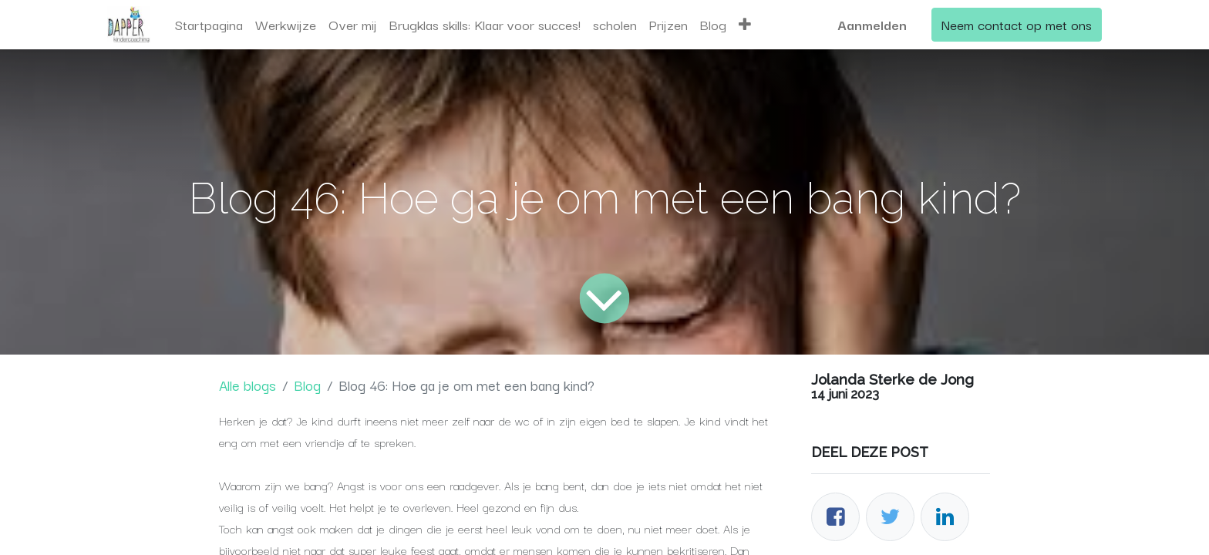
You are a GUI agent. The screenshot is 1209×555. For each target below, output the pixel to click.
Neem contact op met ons (1016, 24)
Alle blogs (247, 384)
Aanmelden (872, 24)
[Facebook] (835, 517)
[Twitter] (890, 517)
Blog (307, 384)
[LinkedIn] (945, 517)
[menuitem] (209, 24)
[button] (744, 24)
